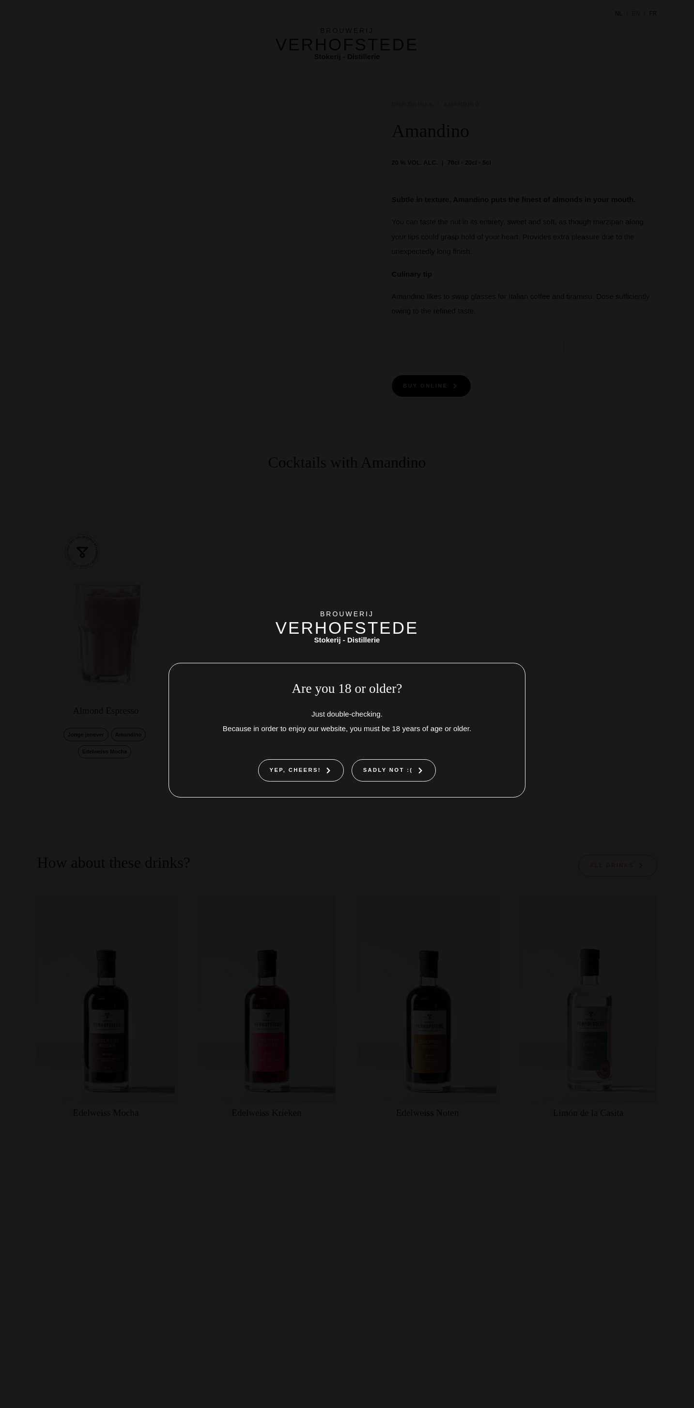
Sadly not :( (388, 770)
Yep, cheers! (295, 770)
